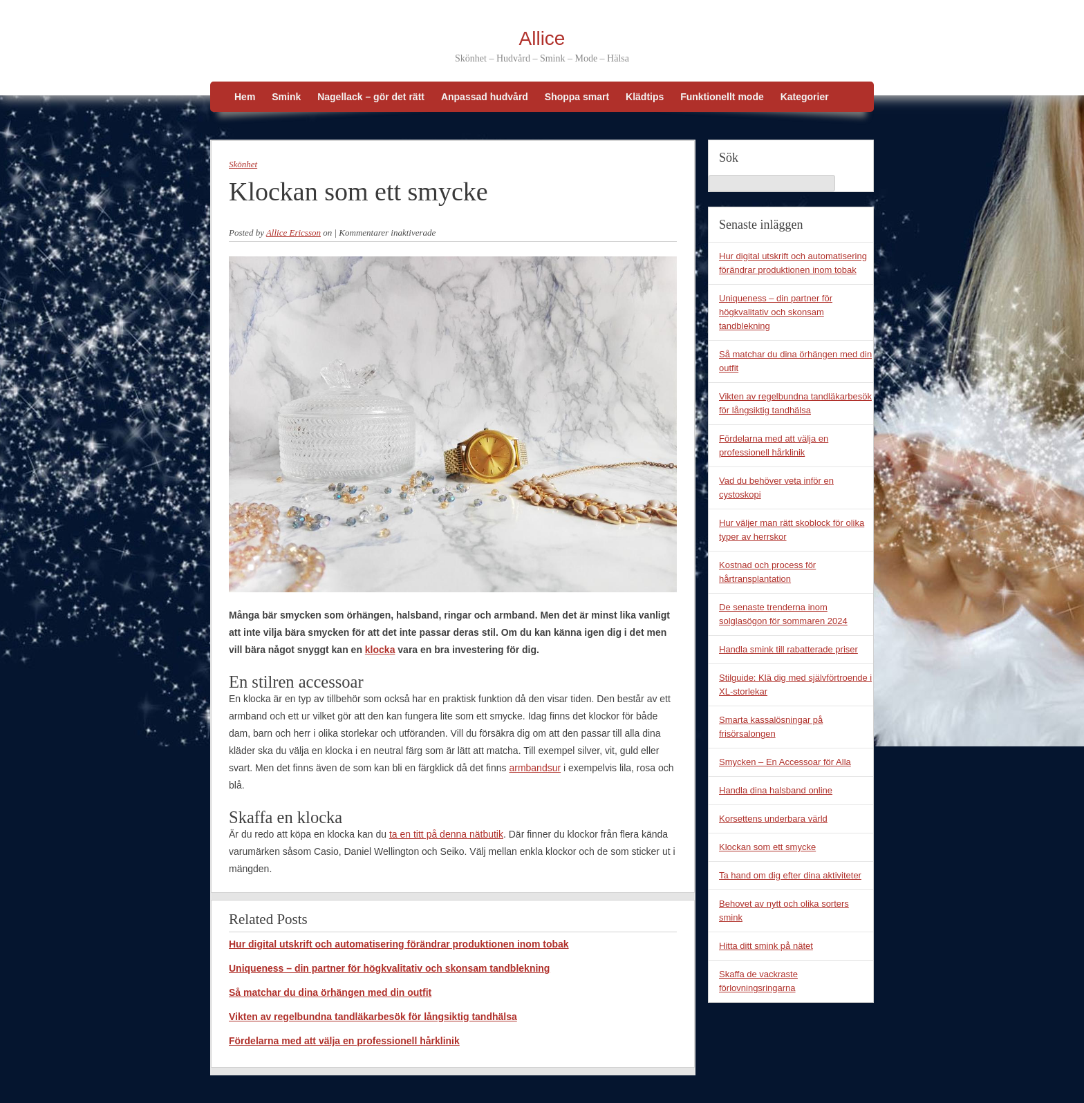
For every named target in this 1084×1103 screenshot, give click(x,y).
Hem (244, 96)
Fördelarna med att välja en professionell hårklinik (344, 1040)
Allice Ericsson (293, 232)
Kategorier (805, 96)
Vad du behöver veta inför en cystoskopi (776, 487)
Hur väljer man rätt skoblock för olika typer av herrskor (791, 530)
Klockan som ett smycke (767, 847)
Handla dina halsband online (775, 790)
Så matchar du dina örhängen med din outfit (330, 992)
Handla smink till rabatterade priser (788, 649)
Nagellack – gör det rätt (370, 96)
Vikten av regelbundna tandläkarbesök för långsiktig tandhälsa (373, 1016)
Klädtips (645, 96)
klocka (380, 649)
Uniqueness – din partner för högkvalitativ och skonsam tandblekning (389, 968)
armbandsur (535, 767)
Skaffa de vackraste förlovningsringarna (758, 981)
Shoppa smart (577, 96)
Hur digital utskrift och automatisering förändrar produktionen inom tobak (399, 944)
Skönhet (243, 164)
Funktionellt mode (722, 96)
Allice (542, 38)
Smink (286, 96)
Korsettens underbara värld (773, 818)
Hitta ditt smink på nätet (766, 946)
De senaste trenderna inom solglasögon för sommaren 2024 (783, 614)
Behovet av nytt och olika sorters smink (784, 910)
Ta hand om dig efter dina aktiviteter (790, 875)
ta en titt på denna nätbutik (446, 834)
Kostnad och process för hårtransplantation (767, 572)
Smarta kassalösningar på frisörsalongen (771, 727)
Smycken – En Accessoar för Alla (785, 762)
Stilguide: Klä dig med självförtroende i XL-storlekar (795, 684)
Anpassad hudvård (484, 96)
